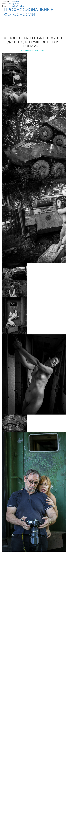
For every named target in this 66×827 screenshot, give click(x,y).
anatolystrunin (14, 4)
